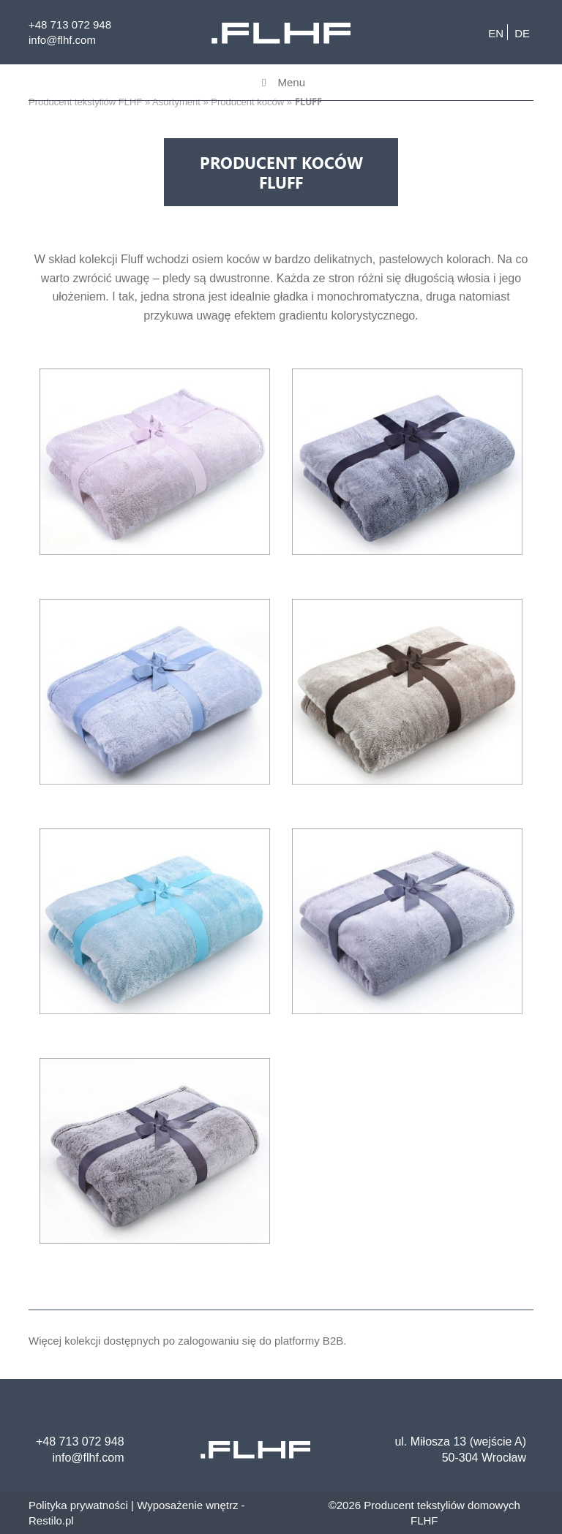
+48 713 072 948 (70, 24)
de (522, 33)
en (495, 33)
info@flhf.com (62, 40)
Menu (281, 82)
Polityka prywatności (78, 1505)
